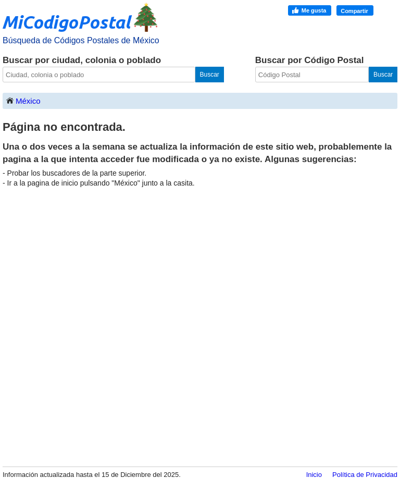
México (23, 100)
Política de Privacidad (364, 475)
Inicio (314, 475)
